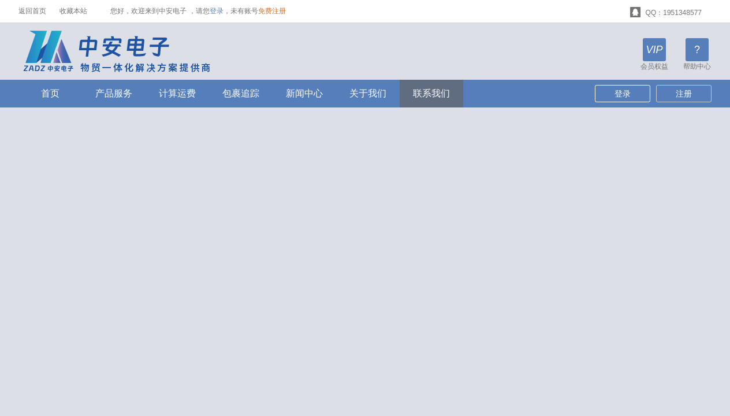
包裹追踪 (240, 93)
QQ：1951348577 (666, 11)
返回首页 (32, 11)
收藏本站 (73, 11)
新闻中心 (304, 93)
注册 (684, 93)
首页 (50, 93)
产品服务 (113, 93)
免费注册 (272, 11)
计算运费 (177, 93)
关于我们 (367, 93)
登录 (217, 11)
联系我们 (431, 93)
